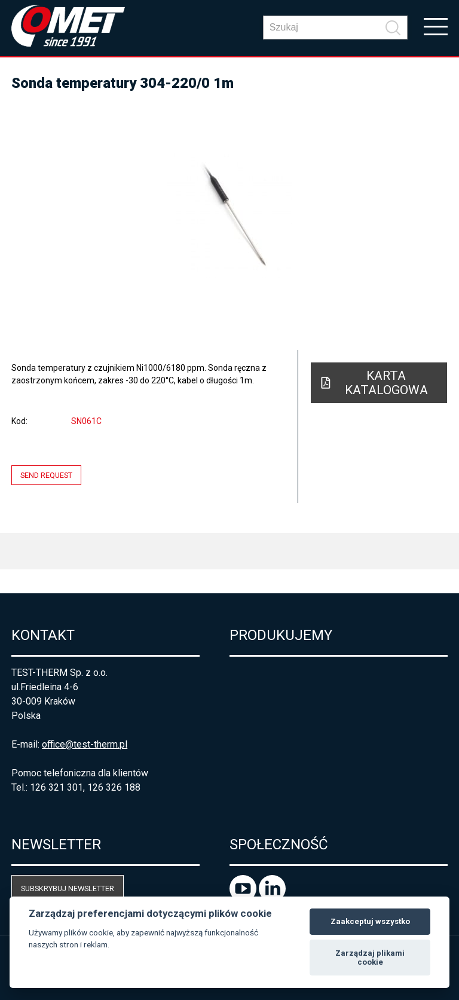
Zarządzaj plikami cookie (370, 958)
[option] (229, 215)
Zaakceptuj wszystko (370, 921)
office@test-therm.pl (84, 744)
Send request (46, 475)
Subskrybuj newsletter (67, 888)
